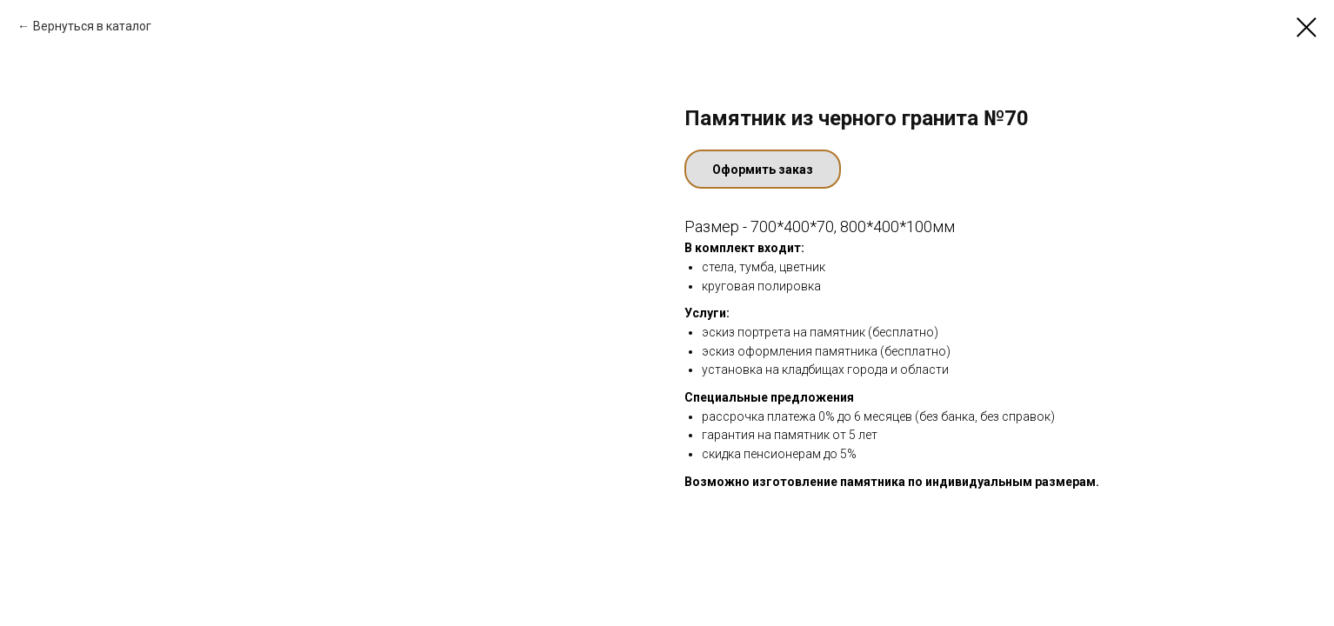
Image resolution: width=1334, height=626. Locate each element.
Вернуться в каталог (92, 26)
